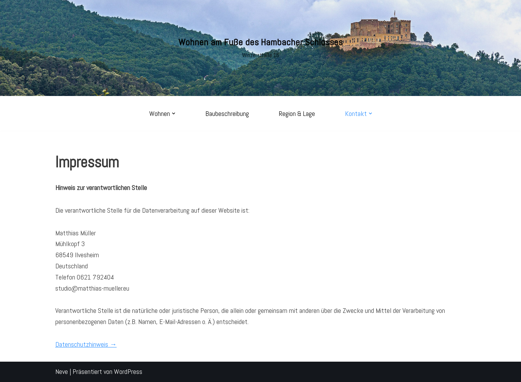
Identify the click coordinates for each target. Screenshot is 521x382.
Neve (61, 371)
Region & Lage (297, 113)
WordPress (128, 371)
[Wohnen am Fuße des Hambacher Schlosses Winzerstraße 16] (260, 48)
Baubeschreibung (227, 113)
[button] (173, 113)
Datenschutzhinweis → (86, 344)
